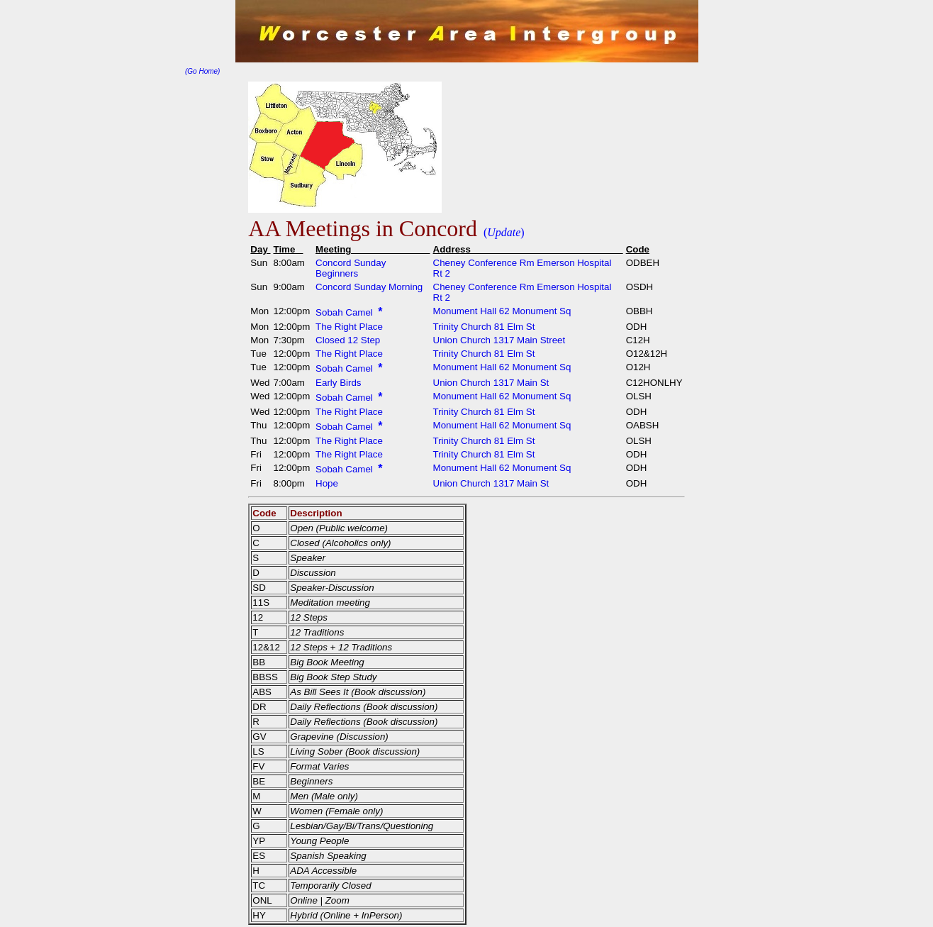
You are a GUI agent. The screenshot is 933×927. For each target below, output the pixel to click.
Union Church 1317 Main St (491, 382)
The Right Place (349, 326)
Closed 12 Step (347, 340)
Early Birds (338, 382)
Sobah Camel (345, 312)
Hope (326, 483)
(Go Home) (202, 71)
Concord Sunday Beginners (350, 268)
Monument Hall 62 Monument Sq (502, 311)
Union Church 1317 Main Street (499, 340)
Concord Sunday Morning (369, 287)
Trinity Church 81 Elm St (484, 326)
